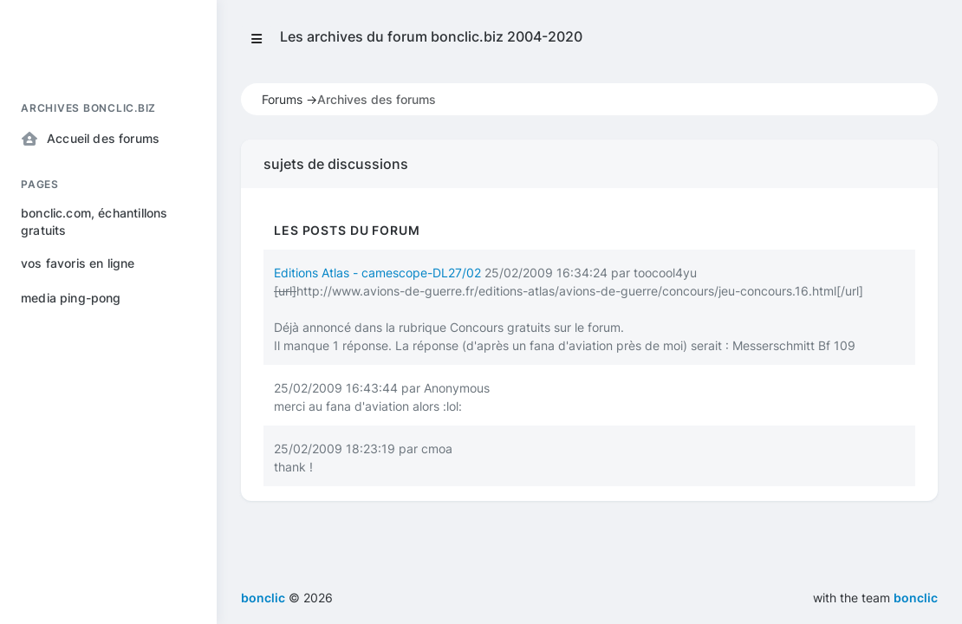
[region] (108, 341)
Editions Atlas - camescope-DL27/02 (377, 272)
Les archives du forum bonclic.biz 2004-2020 (431, 36)
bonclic (916, 597)
